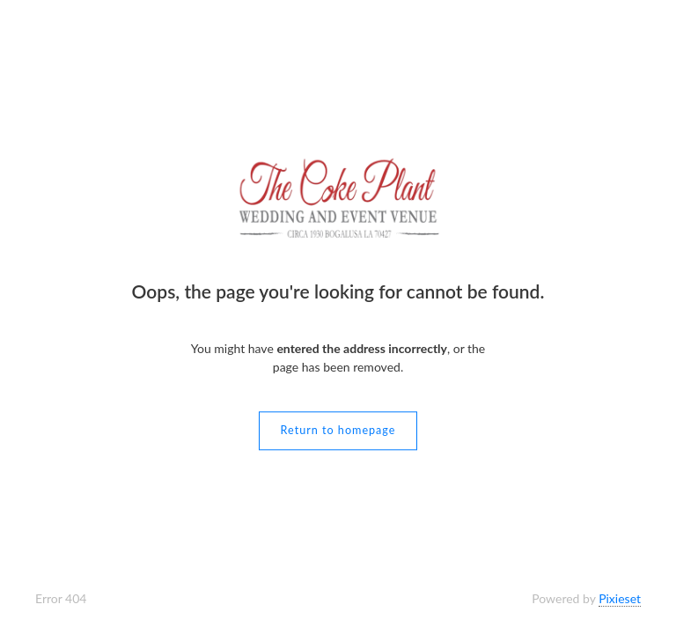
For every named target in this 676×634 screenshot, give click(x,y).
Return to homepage (338, 431)
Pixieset (620, 598)
